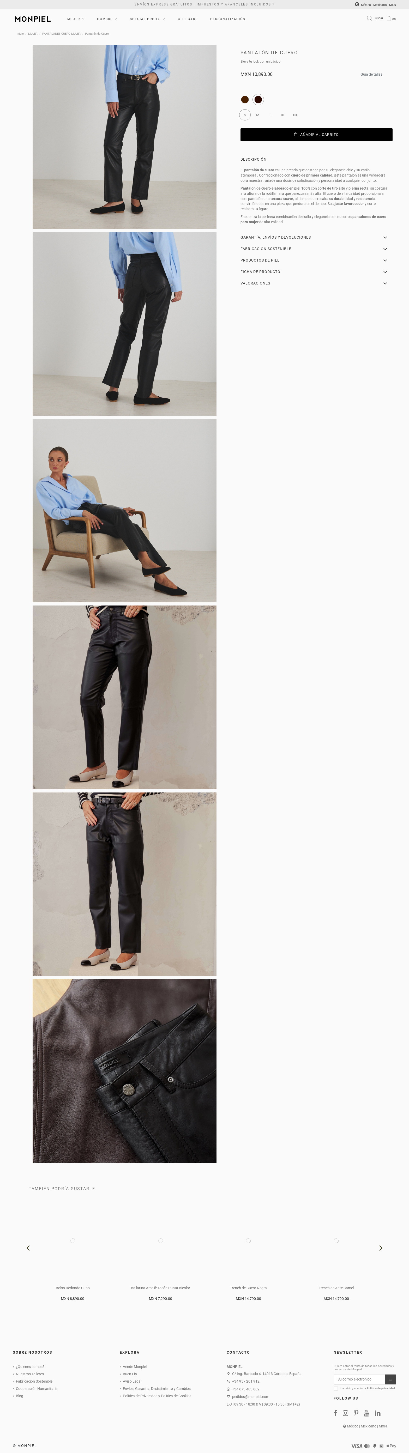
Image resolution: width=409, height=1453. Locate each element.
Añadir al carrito (316, 134)
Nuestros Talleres (30, 1374)
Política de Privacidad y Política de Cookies (157, 1396)
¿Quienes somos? (30, 1367)
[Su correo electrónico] (359, 1379)
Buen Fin (130, 1374)
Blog (19, 1396)
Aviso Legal (132, 1381)
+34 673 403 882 (246, 1389)
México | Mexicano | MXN (375, 5)
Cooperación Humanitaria (37, 1389)
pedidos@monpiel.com (250, 1397)
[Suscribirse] (390, 1379)
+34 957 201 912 (246, 1381)
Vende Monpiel (135, 1367)
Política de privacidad (381, 1388)
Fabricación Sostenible (34, 1381)
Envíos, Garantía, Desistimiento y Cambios (157, 1389)
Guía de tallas (371, 73)
